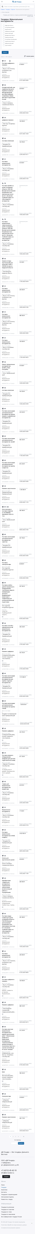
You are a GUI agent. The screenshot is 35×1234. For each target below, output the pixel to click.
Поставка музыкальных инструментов (6, 163)
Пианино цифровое (8, 651)
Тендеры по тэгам (6, 1212)
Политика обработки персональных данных (14, 1225)
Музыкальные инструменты (6, 810)
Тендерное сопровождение (9, 1194)
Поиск (3, 1185)
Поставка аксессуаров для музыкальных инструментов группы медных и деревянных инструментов (8, 414)
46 (23, 1136)
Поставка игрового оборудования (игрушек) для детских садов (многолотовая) (8, 758)
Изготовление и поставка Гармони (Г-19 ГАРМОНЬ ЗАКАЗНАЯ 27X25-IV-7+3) (8, 513)
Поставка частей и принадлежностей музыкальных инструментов (7, 628)
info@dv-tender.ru (7, 1173)
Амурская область (7, 273)
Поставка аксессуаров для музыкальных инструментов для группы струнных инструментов (8, 679)
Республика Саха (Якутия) (8, 169)
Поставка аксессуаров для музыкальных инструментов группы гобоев (8, 706)
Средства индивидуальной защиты (6, 612)
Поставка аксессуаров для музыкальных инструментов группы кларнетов (8, 465)
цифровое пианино (7, 120)
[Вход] (33, 1)
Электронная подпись (7, 1197)
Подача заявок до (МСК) (25, 79)
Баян (3, 1072)
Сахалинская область (8, 104)
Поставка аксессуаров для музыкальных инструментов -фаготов (8, 539)
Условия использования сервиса (10, 1228)
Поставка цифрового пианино (8, 64)
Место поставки (6, 67)
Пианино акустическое (9, 488)
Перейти (21, 1143)
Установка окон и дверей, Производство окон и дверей (8, 771)
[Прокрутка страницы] (32, 1223)
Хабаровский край (7, 1102)
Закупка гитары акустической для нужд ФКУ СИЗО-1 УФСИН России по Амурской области (7, 264)
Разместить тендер (7, 1199)
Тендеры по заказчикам (8, 1214)
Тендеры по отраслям (7, 1209)
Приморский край (7, 146)
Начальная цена (23, 63)
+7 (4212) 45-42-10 (8, 1170)
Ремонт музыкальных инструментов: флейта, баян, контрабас (8, 367)
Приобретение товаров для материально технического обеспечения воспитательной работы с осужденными (7, 886)
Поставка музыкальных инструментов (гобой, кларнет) (8, 835)
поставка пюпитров (8, 141)
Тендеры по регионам (7, 1207)
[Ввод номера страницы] (14, 1143)
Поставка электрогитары (6, 563)
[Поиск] (2, 6)
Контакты (4, 1192)
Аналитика (4, 1190)
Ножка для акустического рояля (8, 859)
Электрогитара (6, 1096)
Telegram (6, 1176)
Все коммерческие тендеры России (11, 1217)
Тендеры (3, 1187)
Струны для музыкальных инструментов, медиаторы (6, 786)
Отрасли (4, 74)
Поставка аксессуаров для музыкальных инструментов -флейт (8, 440)
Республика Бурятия (7, 570)
